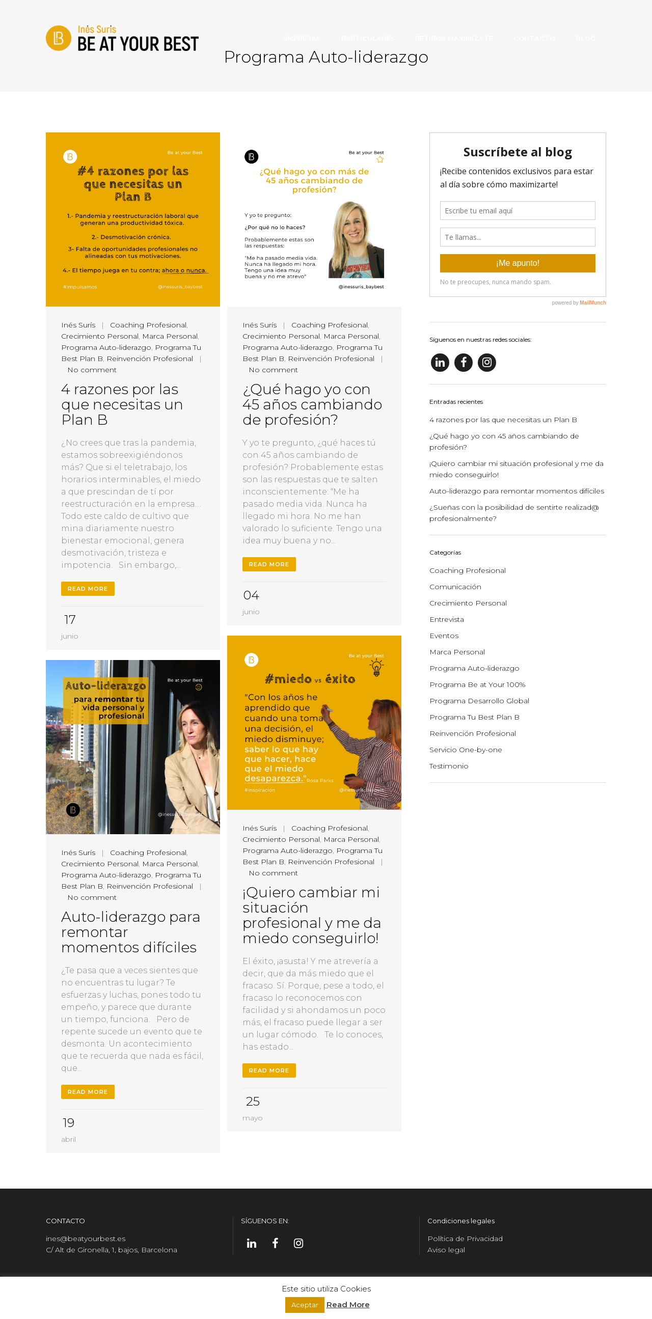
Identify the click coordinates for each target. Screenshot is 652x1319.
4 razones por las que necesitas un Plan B (122, 404)
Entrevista (446, 619)
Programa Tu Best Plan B (474, 717)
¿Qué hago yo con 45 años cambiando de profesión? (312, 404)
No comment (92, 369)
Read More (88, 588)
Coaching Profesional (148, 324)
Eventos (443, 635)
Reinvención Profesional (149, 358)
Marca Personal (170, 336)
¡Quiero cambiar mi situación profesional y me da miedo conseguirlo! (312, 915)
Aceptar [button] (304, 1305)
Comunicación (455, 586)
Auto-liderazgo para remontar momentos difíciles (516, 491)
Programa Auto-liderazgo (106, 347)
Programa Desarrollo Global (479, 700)
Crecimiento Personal (100, 336)
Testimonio (449, 766)
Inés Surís (78, 324)
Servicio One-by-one (465, 749)
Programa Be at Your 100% (477, 684)
